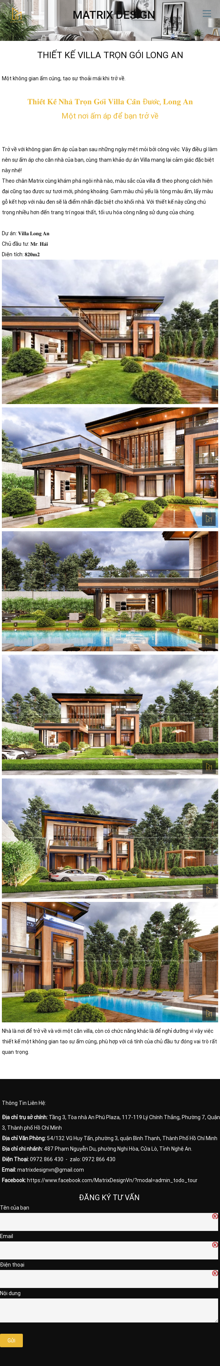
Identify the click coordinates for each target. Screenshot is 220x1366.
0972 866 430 (46, 1159)
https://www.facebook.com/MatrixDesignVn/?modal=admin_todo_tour (112, 1180)
